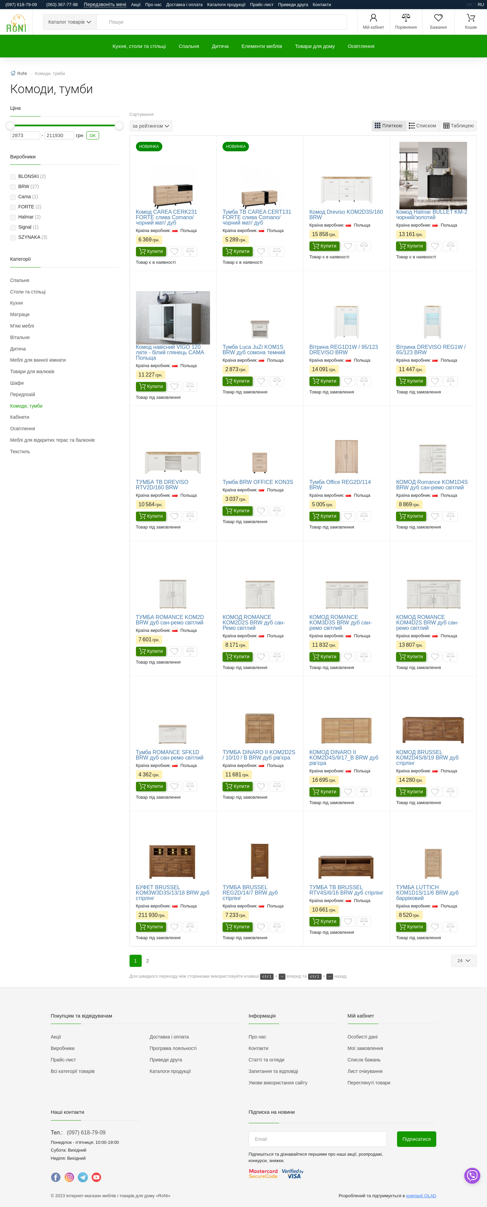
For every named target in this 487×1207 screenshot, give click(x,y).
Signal (28, 227)
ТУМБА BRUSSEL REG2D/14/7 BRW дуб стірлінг (250, 892)
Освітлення (361, 46)
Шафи (17, 383)
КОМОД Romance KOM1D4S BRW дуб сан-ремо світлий (432, 484)
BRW (28, 186)
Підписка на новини (272, 1112)
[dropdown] (472, 1176)
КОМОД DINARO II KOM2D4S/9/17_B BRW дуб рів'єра (343, 757)
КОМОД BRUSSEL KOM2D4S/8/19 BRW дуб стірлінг (427, 757)
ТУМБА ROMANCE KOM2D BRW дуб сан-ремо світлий (170, 619)
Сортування (142, 114)
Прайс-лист (262, 4)
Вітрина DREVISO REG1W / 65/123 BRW (431, 349)
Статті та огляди (266, 1059)
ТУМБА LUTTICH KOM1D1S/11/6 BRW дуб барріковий (427, 892)
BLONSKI (32, 176)
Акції (136, 4)
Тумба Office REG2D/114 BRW (340, 484)
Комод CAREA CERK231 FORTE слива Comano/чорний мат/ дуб (166, 217)
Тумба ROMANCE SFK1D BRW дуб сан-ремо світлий (170, 755)
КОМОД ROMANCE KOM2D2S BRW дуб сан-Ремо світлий (254, 622)
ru (481, 4)
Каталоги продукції (226, 4)
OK (93, 135)
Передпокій (22, 394)
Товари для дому (315, 46)
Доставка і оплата (184, 4)
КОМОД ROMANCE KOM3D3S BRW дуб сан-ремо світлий (340, 622)
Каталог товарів (66, 22)
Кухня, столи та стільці (139, 46)
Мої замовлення (365, 1048)
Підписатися (416, 1139)
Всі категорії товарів (73, 1071)
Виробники (62, 1048)
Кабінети (19, 417)
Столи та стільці (28, 291)
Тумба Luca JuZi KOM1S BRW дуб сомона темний (254, 349)
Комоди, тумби (26, 406)
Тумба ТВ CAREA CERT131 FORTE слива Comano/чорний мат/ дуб (257, 217)
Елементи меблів (261, 46)
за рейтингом (148, 125)
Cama (28, 196)
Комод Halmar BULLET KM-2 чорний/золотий (431, 214)
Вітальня (19, 337)
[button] (389, 126)
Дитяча (220, 46)
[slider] (10, 125)
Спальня (189, 46)
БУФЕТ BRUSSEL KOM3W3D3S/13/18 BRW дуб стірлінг (173, 892)
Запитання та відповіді (273, 1071)
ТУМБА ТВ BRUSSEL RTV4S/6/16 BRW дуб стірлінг (346, 890)
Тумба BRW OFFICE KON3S (258, 482)
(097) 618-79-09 (86, 1132)
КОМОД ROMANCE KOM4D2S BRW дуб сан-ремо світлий (427, 622)
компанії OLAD (421, 1195)
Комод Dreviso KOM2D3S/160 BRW (346, 214)
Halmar (29, 217)
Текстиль (20, 451)
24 (461, 960)
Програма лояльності (173, 1048)
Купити (151, 252)
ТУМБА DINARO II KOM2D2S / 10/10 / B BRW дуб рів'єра (259, 755)
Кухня (16, 303)
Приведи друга (293, 4)
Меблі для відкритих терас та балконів (52, 440)
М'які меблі (22, 326)
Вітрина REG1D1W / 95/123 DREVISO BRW (343, 349)
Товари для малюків (32, 371)
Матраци (19, 314)
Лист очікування (365, 1071)
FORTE (29, 206)
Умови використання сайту (278, 1082)
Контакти (322, 4)
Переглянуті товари (369, 1082)
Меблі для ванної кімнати (38, 360)
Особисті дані (363, 1036)
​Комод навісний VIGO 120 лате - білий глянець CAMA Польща (170, 352)
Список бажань (364, 1059)
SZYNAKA (32, 237)
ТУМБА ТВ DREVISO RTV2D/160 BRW (162, 484)
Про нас (153, 4)
